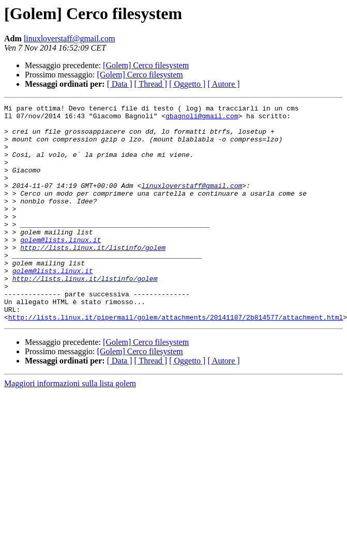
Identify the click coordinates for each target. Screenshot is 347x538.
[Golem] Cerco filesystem (146, 65)
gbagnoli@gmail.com (201, 118)
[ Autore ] (223, 84)
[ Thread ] (151, 84)
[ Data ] (119, 84)
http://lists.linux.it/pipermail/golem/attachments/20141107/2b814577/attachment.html (175, 360)
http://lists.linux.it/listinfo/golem (92, 276)
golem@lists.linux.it (60, 267)
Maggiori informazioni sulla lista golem (70, 426)
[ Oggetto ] (187, 84)
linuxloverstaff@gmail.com (69, 38)
